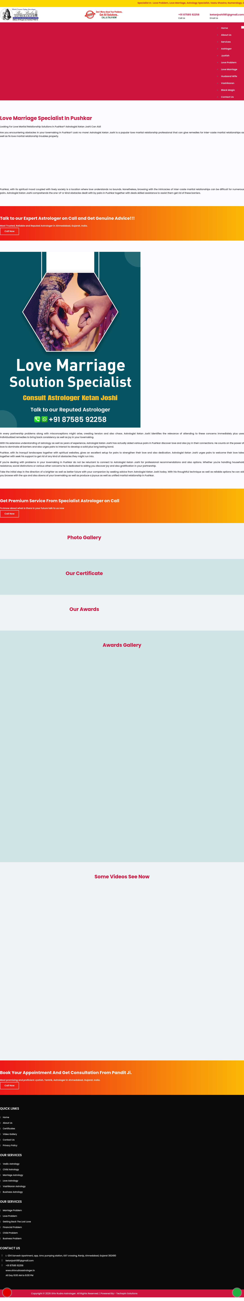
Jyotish (225, 55)
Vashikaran (227, 83)
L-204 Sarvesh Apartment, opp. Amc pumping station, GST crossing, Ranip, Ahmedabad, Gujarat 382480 (61, 1255)
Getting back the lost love (17, 1221)
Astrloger (226, 48)
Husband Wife (229, 76)
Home (224, 28)
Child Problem (10, 1232)
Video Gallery (10, 1134)
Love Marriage (229, 69)
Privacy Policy (10, 1145)
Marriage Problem (12, 1210)
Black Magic (228, 90)
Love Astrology (10, 1180)
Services (226, 41)
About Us (226, 35)
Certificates (9, 1128)
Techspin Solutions (127, 1293)
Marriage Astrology (13, 1175)
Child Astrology (11, 1169)
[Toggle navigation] (242, 27)
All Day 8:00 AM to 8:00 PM (19, 1275)
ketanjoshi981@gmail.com (20, 1260)
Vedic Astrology (11, 1163)
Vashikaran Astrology (14, 1186)
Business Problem (12, 1238)
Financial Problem (12, 1227)
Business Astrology (13, 1191)
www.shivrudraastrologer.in (20, 1270)
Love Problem (228, 62)
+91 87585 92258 (14, 1265)
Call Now (9, 231)
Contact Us (227, 97)
